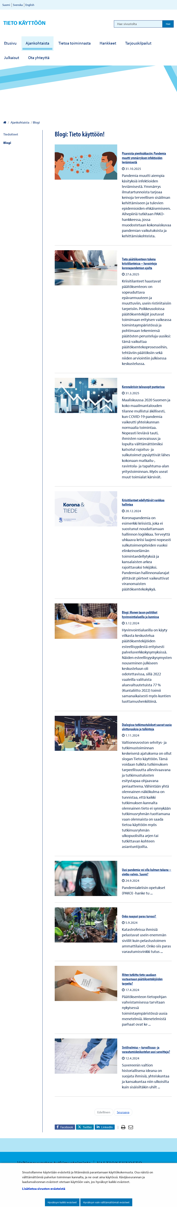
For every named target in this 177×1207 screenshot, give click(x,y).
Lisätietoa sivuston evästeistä (43, 1188)
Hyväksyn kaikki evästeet (62, 1202)
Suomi (6, 5)
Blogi (7, 143)
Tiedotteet (10, 134)
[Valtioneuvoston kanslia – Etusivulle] (4, 122)
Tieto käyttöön (24, 22)
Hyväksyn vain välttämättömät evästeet (106, 1202)
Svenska (18, 5)
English (29, 5)
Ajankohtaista (19, 122)
